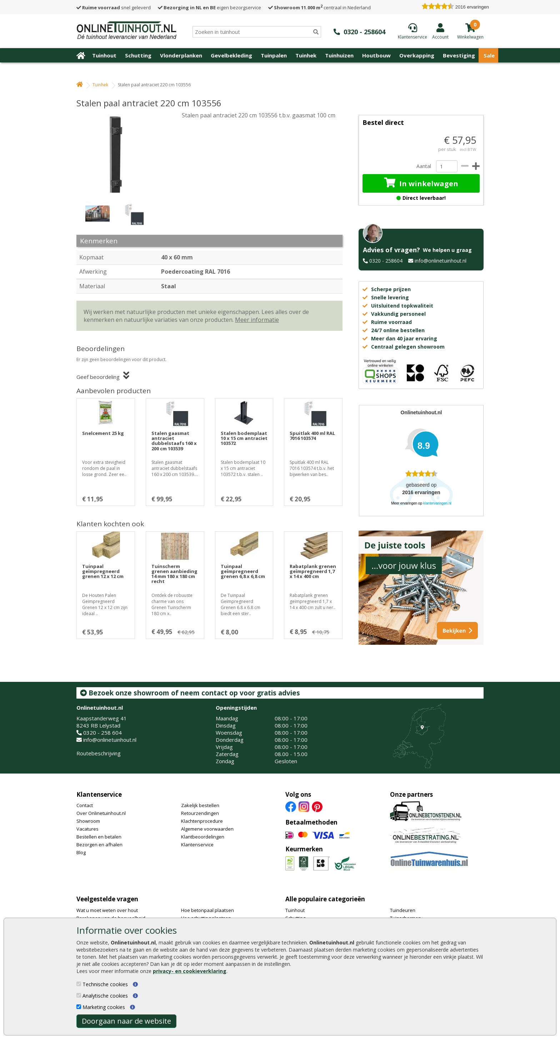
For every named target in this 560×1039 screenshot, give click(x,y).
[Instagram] (304, 806)
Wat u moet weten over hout (107, 910)
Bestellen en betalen (98, 836)
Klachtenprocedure (202, 821)
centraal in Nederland (319, 7)
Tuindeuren (402, 910)
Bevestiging (459, 55)
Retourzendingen (200, 813)
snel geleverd (113, 7)
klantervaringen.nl (437, 503)
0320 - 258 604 (102, 732)
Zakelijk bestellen (200, 805)
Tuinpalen (274, 55)
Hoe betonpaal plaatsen (207, 910)
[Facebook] (290, 806)
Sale (489, 55)
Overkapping (416, 55)
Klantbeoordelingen (202, 836)
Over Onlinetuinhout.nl (101, 813)
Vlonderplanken (181, 55)
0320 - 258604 (385, 260)
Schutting (138, 55)
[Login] (440, 31)
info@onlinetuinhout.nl (440, 260)
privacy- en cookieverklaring (189, 971)
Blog (81, 852)
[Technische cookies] (78, 984)
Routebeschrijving (98, 753)
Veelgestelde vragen (107, 899)
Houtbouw (376, 55)
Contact (84, 805)
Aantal (423, 166)
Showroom (88, 821)
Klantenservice (99, 794)
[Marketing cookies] (78, 1006)
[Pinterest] (317, 806)
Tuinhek (305, 55)
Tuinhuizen (339, 55)
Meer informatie (257, 320)
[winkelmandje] (470, 36)
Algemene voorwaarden (207, 829)
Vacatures (87, 829)
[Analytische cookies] (78, 995)
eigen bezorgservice (209, 7)
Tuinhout (104, 55)
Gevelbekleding (231, 55)
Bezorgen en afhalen (99, 844)
